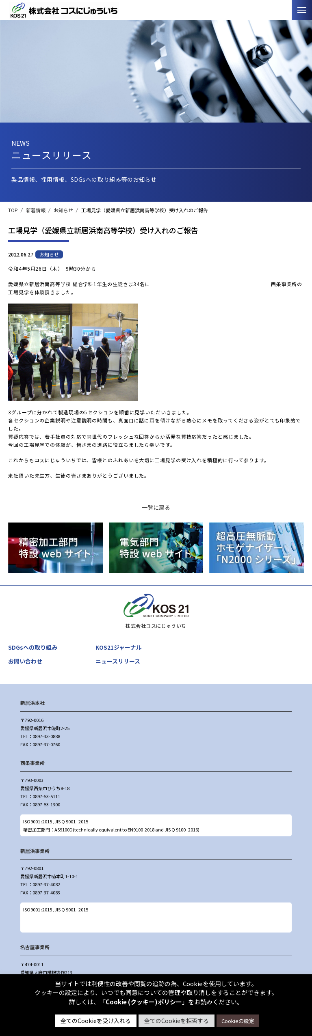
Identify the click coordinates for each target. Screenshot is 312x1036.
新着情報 (36, 210)
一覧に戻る (156, 507)
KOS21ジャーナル (118, 647)
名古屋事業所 (35, 946)
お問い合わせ (25, 661)
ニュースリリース (117, 661)
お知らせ (63, 210)
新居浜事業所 (35, 850)
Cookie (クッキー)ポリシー (144, 1001)
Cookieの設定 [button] (237, 1021)
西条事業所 (32, 762)
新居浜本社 (32, 702)
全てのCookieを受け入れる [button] (96, 1021)
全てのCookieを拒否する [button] (176, 1021)
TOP (13, 210)
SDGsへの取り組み (32, 647)
